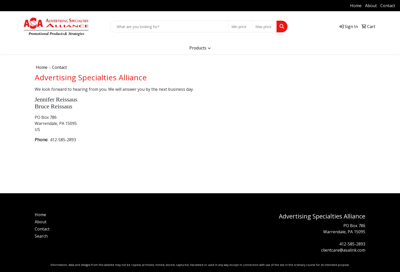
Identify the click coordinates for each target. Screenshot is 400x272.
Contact (387, 5)
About (371, 5)
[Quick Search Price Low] (241, 26)
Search (41, 236)
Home (355, 5)
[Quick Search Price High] (265, 26)
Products (197, 48)
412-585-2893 (19, 6)
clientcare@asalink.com (343, 250)
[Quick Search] (169, 26)
